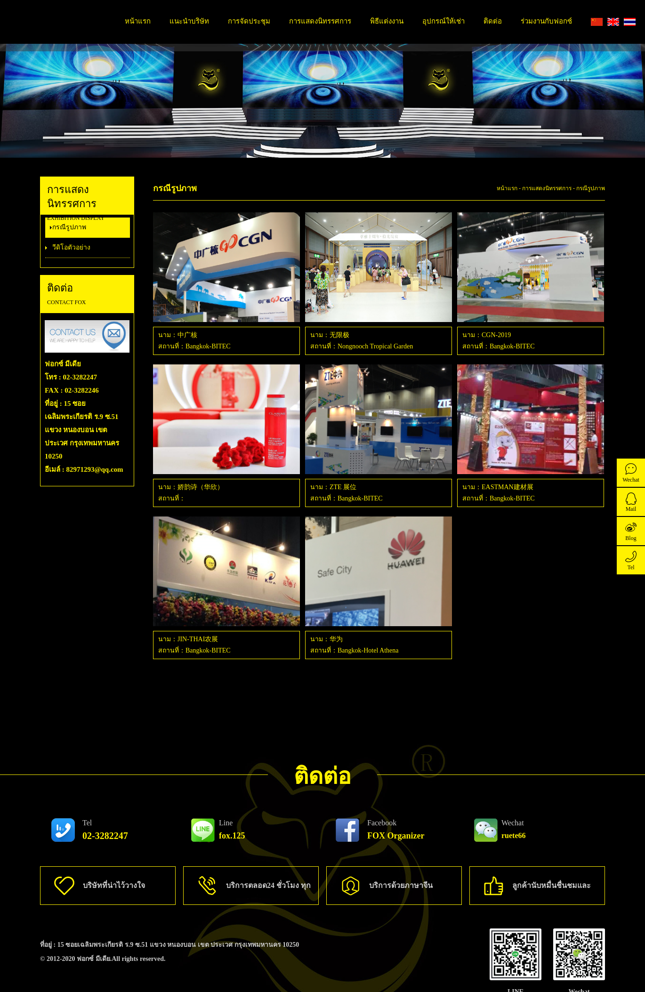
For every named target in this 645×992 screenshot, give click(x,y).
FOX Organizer (395, 829)
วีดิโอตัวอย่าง (71, 247)
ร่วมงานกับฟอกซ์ (546, 21)
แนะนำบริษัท (189, 21)
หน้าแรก (138, 21)
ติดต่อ (493, 21)
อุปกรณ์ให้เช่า (443, 21)
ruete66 (513, 829)
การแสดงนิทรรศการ (320, 21)
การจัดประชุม (249, 21)
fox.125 (232, 829)
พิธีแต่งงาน (386, 21)
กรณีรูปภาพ (69, 227)
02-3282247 (105, 830)
